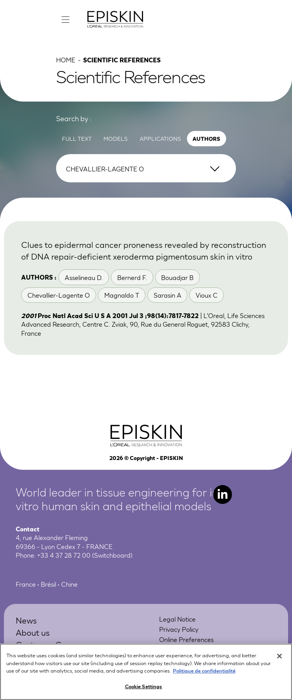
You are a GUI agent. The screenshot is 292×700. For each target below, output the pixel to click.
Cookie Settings (143, 688)
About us (33, 632)
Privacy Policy (178, 629)
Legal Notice (177, 619)
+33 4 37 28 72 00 (64, 555)
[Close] (279, 658)
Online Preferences (186, 639)
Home (65, 59)
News (26, 620)
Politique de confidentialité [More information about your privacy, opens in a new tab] (204, 673)
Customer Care (45, 644)
